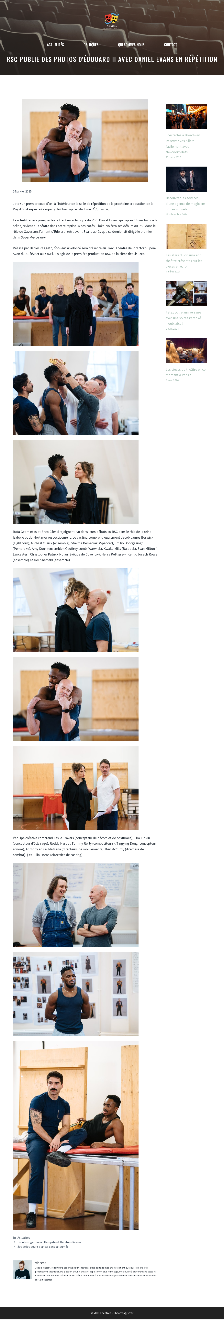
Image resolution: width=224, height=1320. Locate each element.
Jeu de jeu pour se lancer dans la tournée (43, 1246)
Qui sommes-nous (131, 44)
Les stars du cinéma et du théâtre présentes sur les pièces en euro (184, 261)
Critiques (91, 44)
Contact (170, 44)
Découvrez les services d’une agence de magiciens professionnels (186, 204)
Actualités (55, 44)
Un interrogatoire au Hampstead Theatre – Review (49, 1242)
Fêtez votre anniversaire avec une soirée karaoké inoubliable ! (183, 318)
